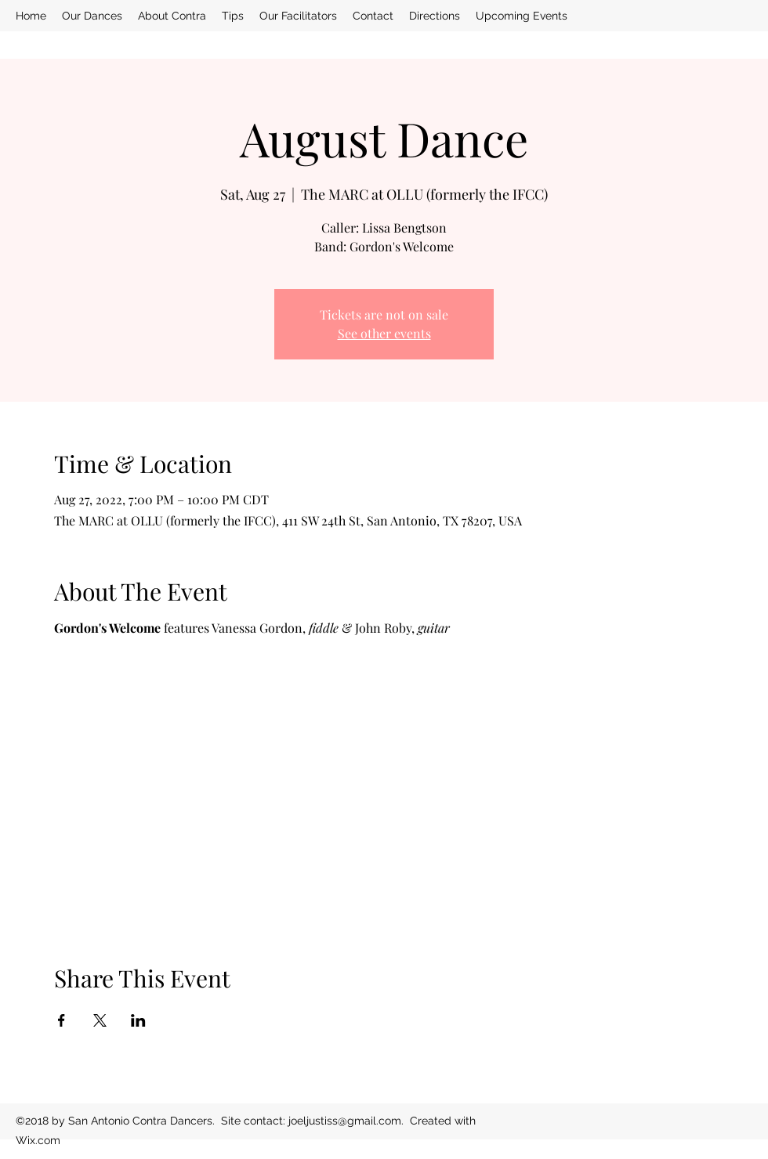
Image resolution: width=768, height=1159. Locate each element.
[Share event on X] (99, 1020)
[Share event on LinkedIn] (138, 1020)
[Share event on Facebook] (61, 1020)
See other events (384, 333)
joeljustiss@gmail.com (344, 1120)
